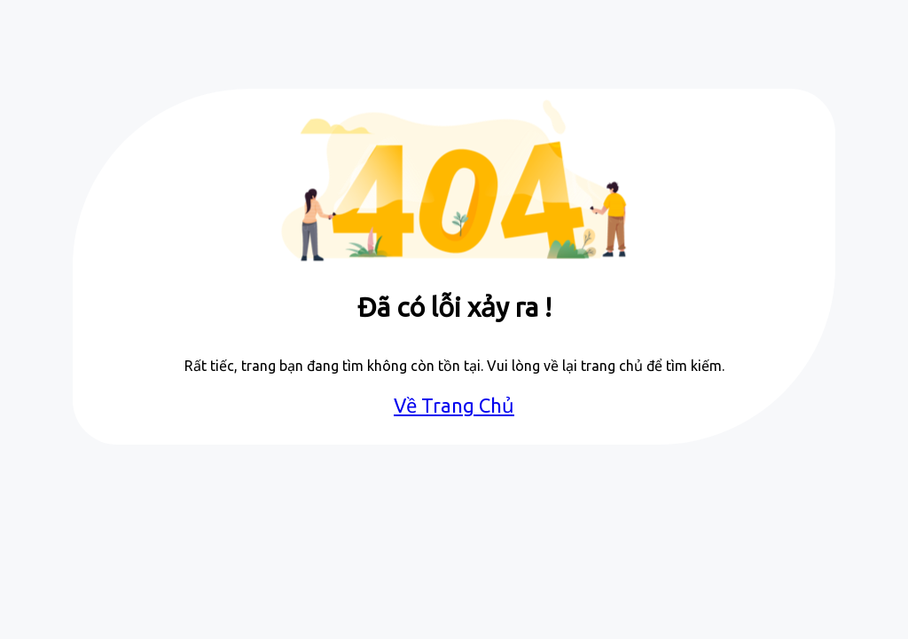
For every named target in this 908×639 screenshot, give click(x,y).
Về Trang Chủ (454, 405)
